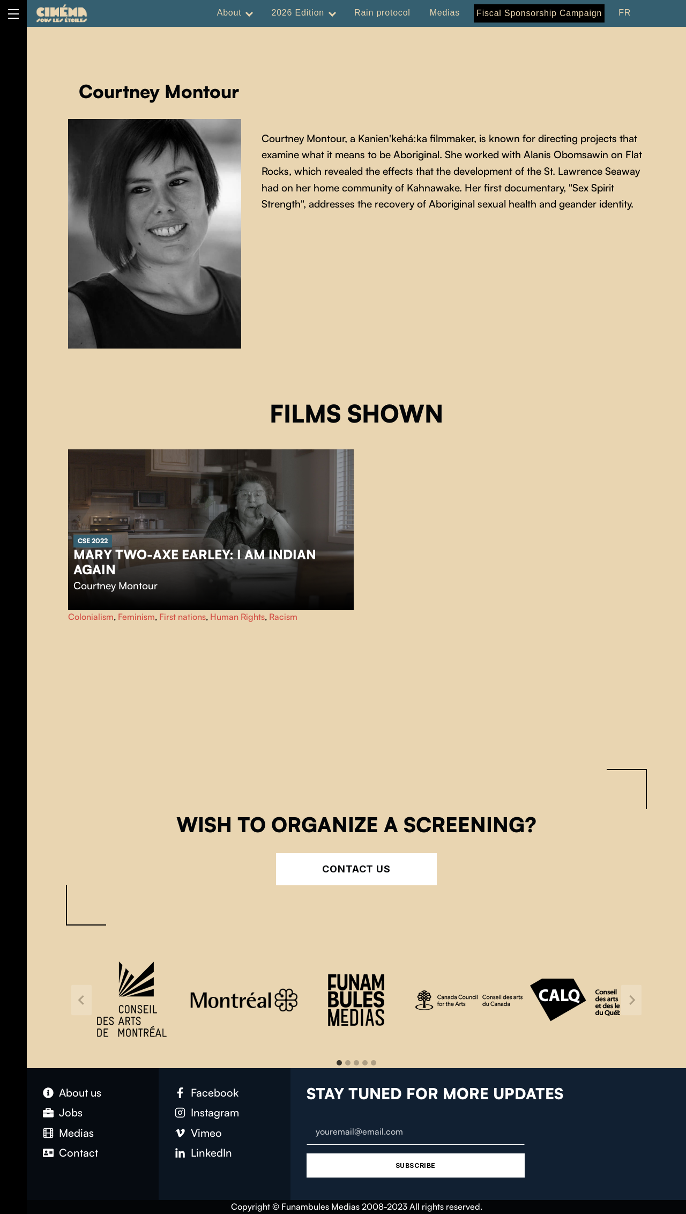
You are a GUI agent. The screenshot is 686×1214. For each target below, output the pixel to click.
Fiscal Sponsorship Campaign (539, 13)
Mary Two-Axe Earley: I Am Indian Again (194, 562)
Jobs (71, 1112)
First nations (182, 616)
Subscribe (416, 1165)
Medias (445, 12)
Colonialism (91, 616)
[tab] (339, 1062)
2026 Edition (297, 12)
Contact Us (356, 869)
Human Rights (237, 616)
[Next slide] (631, 999)
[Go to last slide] (81, 999)
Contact (78, 1152)
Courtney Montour (115, 585)
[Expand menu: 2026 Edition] (332, 13)
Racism (283, 616)
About (229, 12)
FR (624, 12)
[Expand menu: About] (249, 13)
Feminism (136, 616)
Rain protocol (382, 12)
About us (80, 1092)
